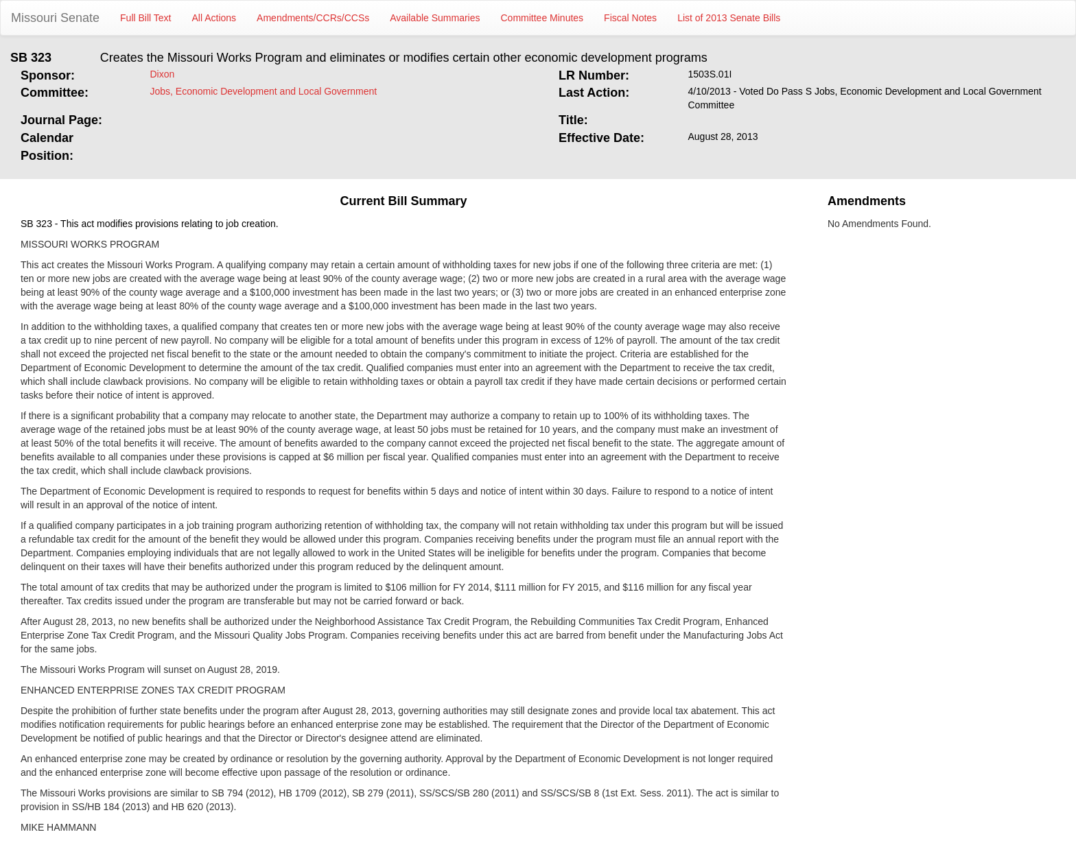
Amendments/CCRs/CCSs (313, 17)
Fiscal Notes (630, 17)
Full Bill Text (145, 17)
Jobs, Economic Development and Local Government (263, 91)
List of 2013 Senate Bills (728, 17)
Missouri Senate (55, 18)
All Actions (214, 17)
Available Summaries (435, 17)
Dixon (162, 74)
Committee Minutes (542, 17)
